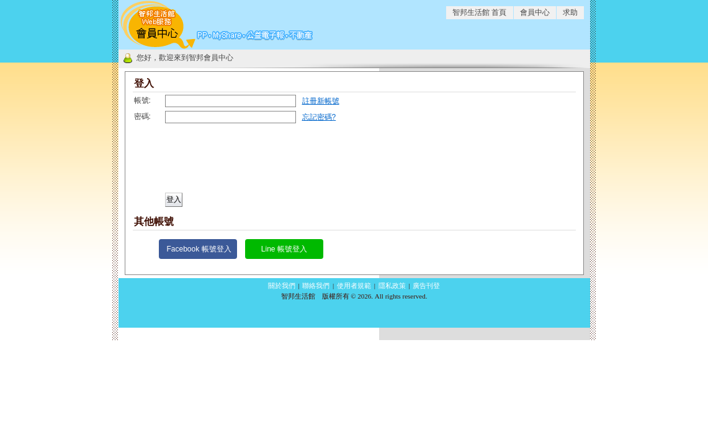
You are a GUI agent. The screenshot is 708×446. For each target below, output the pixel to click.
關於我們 (281, 285)
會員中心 (535, 12)
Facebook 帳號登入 (199, 249)
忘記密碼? (319, 117)
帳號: (142, 100)
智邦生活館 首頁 (479, 12)
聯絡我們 (315, 285)
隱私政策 (392, 285)
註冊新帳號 (320, 101)
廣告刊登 (426, 285)
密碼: (142, 116)
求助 (570, 12)
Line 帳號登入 (284, 249)
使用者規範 (354, 285)
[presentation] (226, 162)
